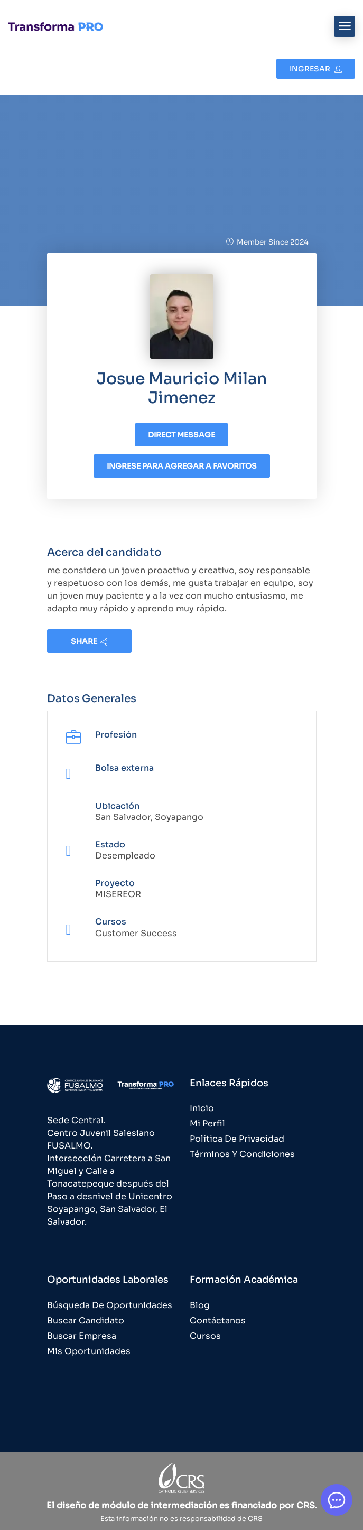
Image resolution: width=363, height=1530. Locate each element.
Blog (200, 1305)
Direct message (181, 435)
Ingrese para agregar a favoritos (182, 466)
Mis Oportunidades (89, 1351)
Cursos (205, 1335)
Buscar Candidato (85, 1320)
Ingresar (316, 68)
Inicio (202, 1108)
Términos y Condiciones (242, 1154)
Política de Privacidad (237, 1138)
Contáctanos (218, 1320)
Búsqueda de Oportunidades (109, 1305)
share (89, 641)
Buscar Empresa (81, 1335)
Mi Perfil (207, 1123)
